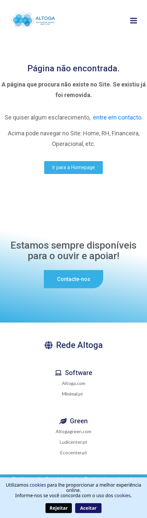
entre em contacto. (118, 117)
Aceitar (88, 508)
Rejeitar (59, 508)
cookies (38, 485)
